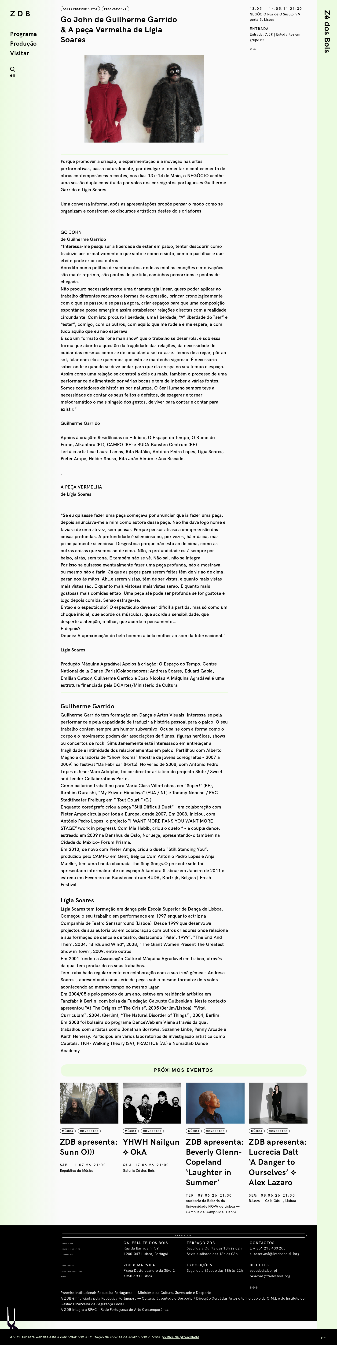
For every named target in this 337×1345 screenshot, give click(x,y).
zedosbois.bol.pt (263, 1293)
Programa (23, 34)
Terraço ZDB (75, 1265)
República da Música (77, 1179)
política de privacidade (180, 1337)
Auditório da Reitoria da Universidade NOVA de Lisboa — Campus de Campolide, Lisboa (213, 1215)
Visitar (19, 54)
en (12, 75)
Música (69, 1298)
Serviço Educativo (82, 1270)
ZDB (21, 14)
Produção (23, 44)
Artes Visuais (76, 1287)
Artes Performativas (84, 1293)
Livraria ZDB (75, 1276)
